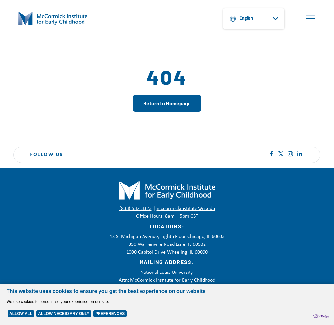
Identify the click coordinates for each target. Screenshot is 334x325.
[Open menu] (310, 18)
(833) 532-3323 (135, 208)
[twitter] (281, 154)
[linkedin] (300, 154)
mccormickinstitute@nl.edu (186, 208)
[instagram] (290, 154)
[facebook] (271, 154)
